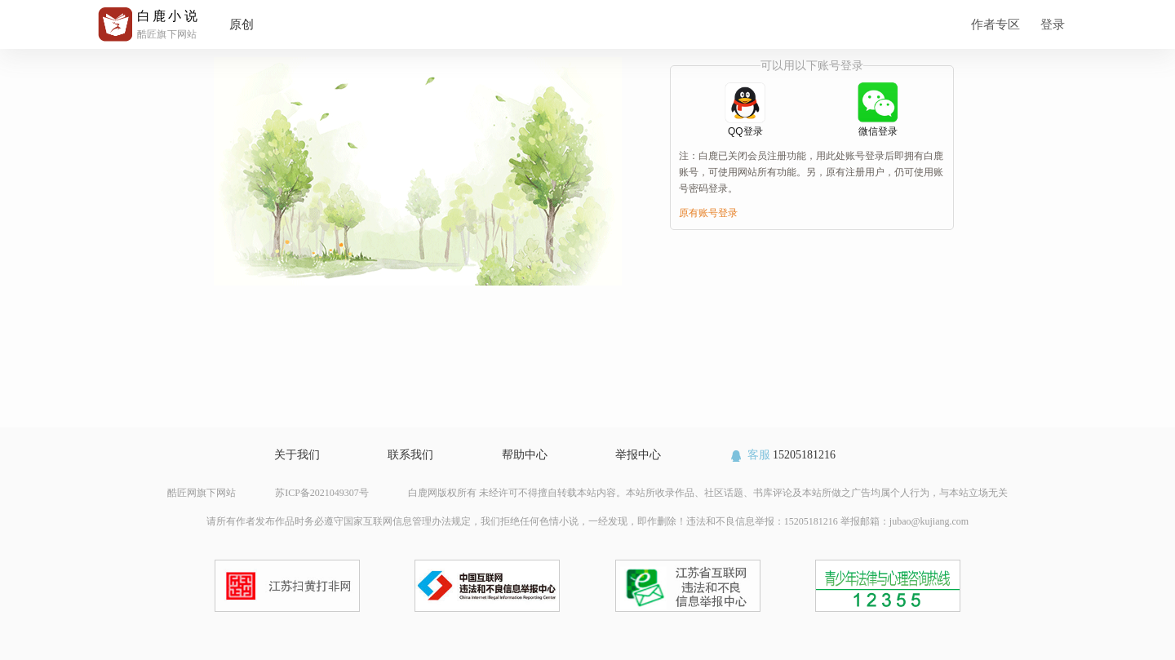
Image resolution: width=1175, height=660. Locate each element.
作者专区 (995, 24)
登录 (1052, 24)
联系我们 (410, 455)
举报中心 (638, 455)
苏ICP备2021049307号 (322, 492)
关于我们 (297, 455)
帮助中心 (525, 455)
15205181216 (782, 455)
